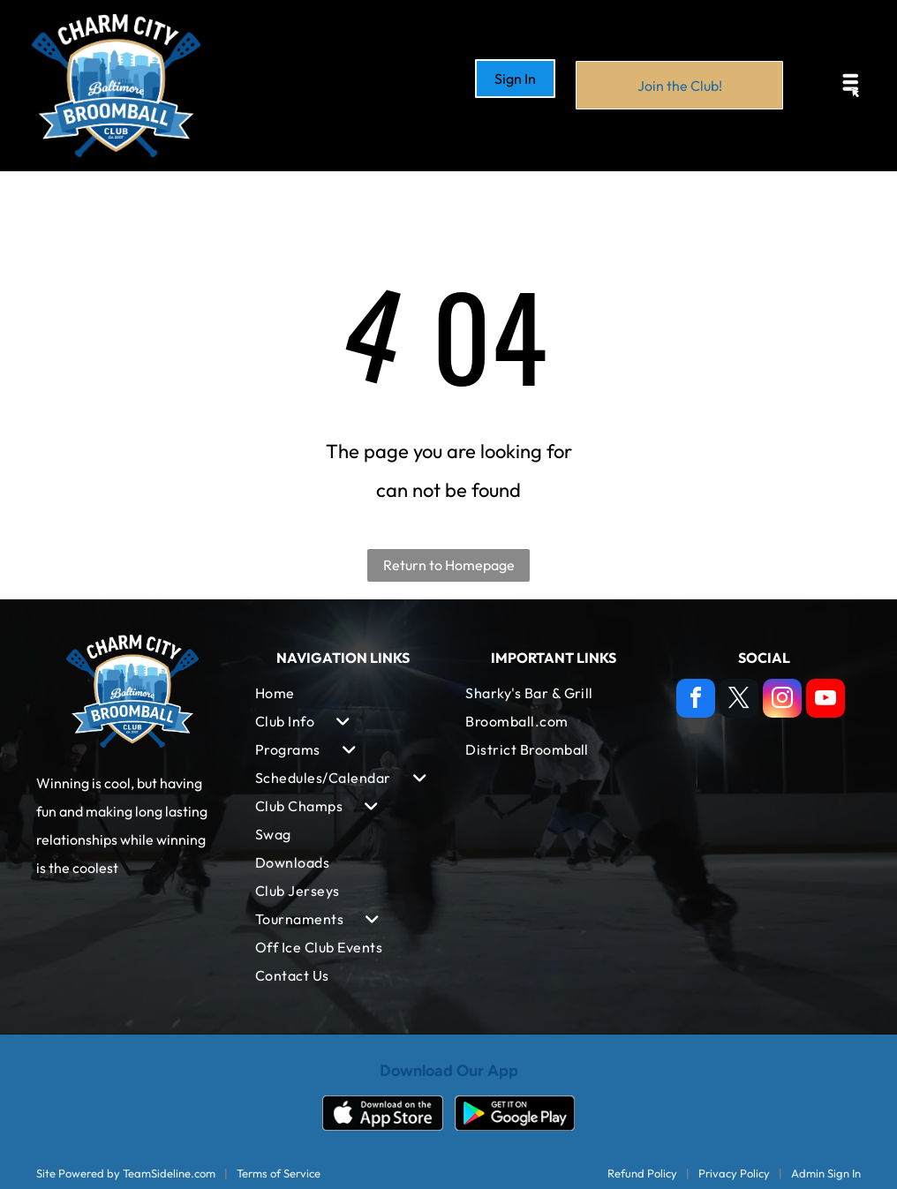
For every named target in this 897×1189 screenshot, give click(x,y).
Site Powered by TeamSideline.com (125, 1173)
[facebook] (695, 700)
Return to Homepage (449, 565)
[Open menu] (851, 85)
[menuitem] (343, 693)
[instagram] (782, 700)
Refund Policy (642, 1173)
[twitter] (739, 700)
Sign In (515, 78)
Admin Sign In (826, 1173)
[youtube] (825, 700)
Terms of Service (278, 1173)
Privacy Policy (734, 1173)
